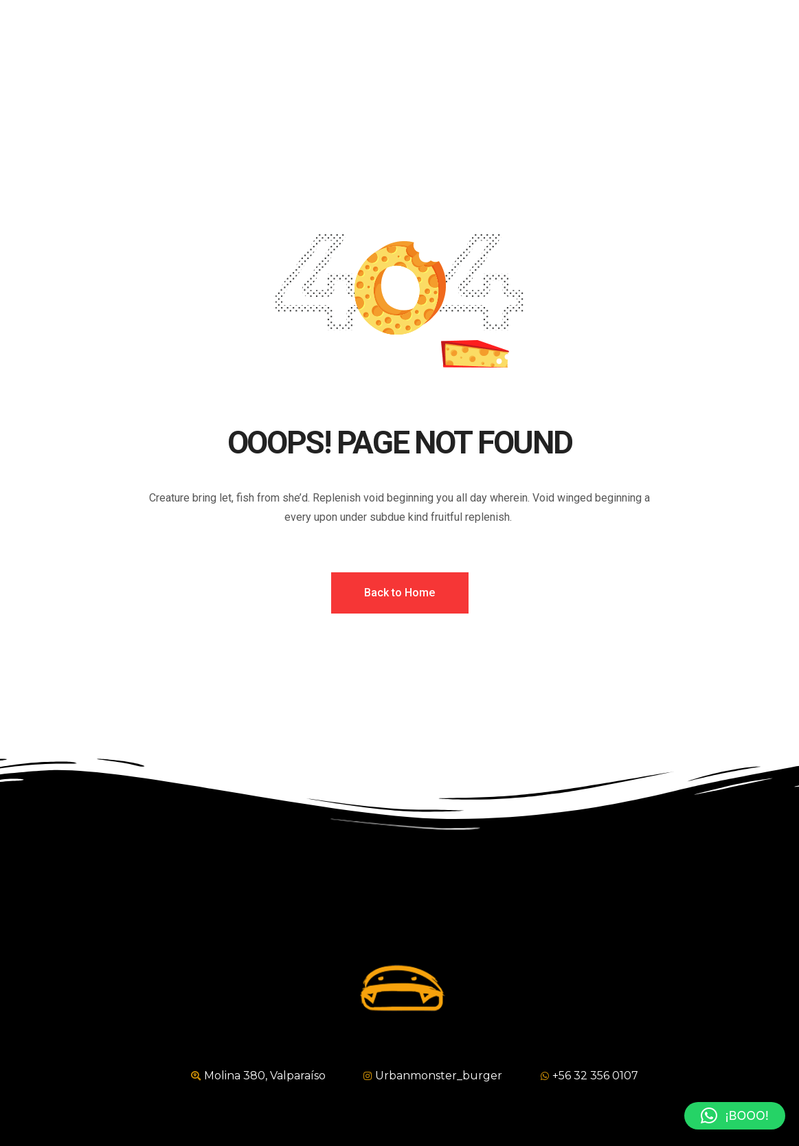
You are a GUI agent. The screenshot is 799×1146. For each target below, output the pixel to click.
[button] (734, 1116)
